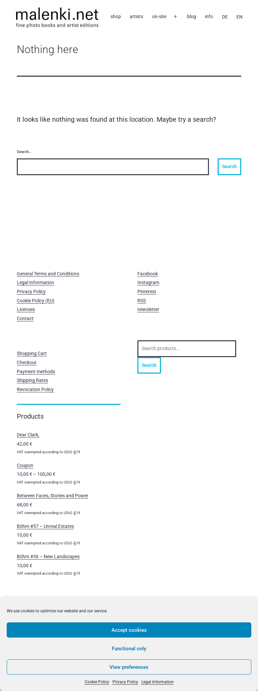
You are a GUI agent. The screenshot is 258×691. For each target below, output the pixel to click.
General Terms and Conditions (48, 273)
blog (191, 16)
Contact (25, 318)
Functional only (129, 649)
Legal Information (157, 682)
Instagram (148, 282)
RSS (141, 300)
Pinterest (146, 291)
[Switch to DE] (224, 16)
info (209, 16)
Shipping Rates (32, 380)
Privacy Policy (125, 682)
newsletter (148, 309)
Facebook (147, 273)
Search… (24, 152)
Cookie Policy (97, 682)
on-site (159, 16)
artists (136, 16)
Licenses (26, 309)
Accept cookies (129, 630)
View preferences (129, 667)
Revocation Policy (35, 389)
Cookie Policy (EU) (35, 300)
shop (116, 16)
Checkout (27, 362)
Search (149, 365)
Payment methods (36, 371)
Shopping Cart (32, 353)
